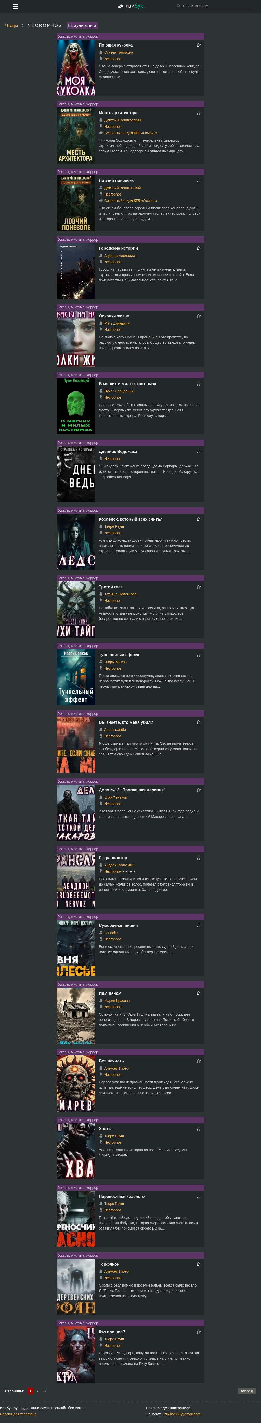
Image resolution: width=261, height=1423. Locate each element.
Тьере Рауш (114, 526)
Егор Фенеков (115, 797)
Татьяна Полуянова (120, 594)
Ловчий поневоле (116, 180)
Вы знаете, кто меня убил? (126, 722)
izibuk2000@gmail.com (182, 1414)
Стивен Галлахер (118, 52)
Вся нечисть (111, 1061)
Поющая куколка (116, 45)
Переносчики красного (122, 1196)
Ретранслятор (113, 858)
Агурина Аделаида (119, 256)
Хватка (106, 1129)
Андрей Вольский (118, 865)
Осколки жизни (114, 316)
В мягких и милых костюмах (127, 384)
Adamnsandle (115, 730)
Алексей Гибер (116, 1068)
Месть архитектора (118, 113)
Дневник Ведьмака (118, 451)
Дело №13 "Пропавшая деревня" (132, 790)
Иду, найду (110, 993)
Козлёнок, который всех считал (131, 519)
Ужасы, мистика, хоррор (78, 36)
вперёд (247, 1391)
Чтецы (11, 25)
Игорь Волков (115, 662)
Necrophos (113, 59)
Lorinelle (111, 933)
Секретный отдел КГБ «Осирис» (131, 133)
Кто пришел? (112, 1332)
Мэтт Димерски (116, 323)
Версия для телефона (18, 1414)
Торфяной (109, 1264)
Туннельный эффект (120, 654)
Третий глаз (111, 587)
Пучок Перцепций (119, 391)
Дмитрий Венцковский (122, 120)
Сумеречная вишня (118, 925)
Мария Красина (117, 1001)
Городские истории (118, 248)
